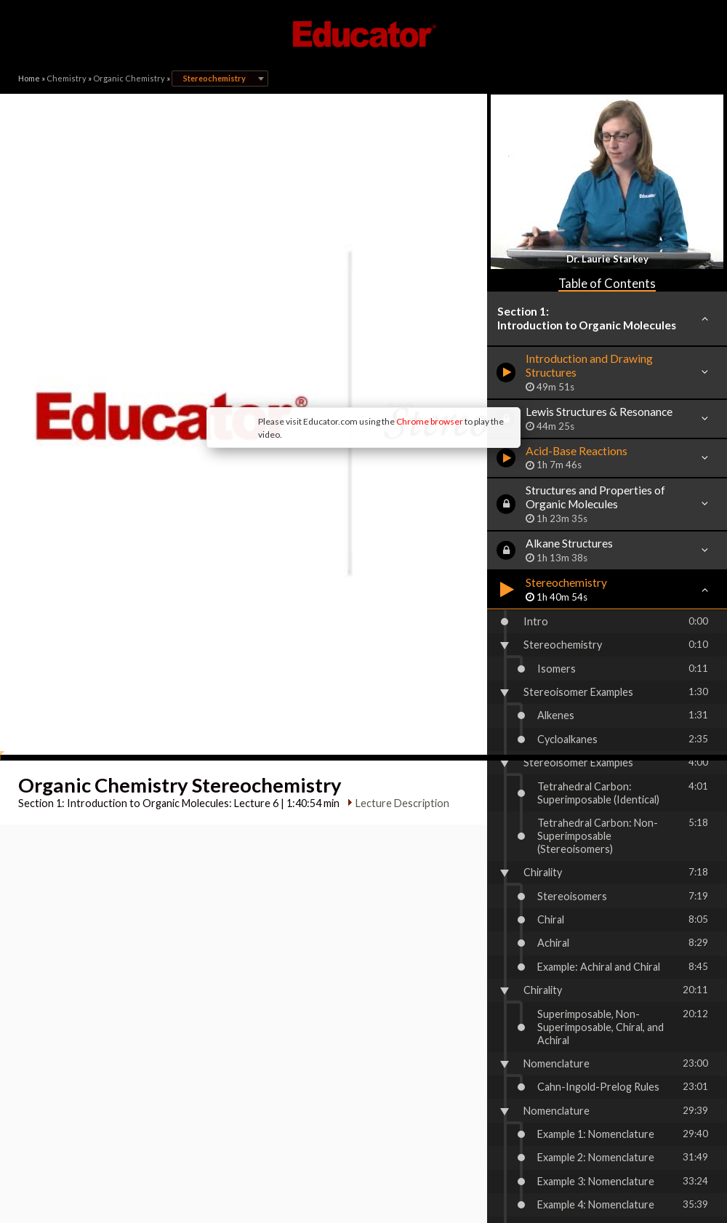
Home (29, 78)
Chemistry (67, 78)
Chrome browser (309, 312)
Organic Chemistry (129, 78)
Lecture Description (396, 605)
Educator (363, 34)
